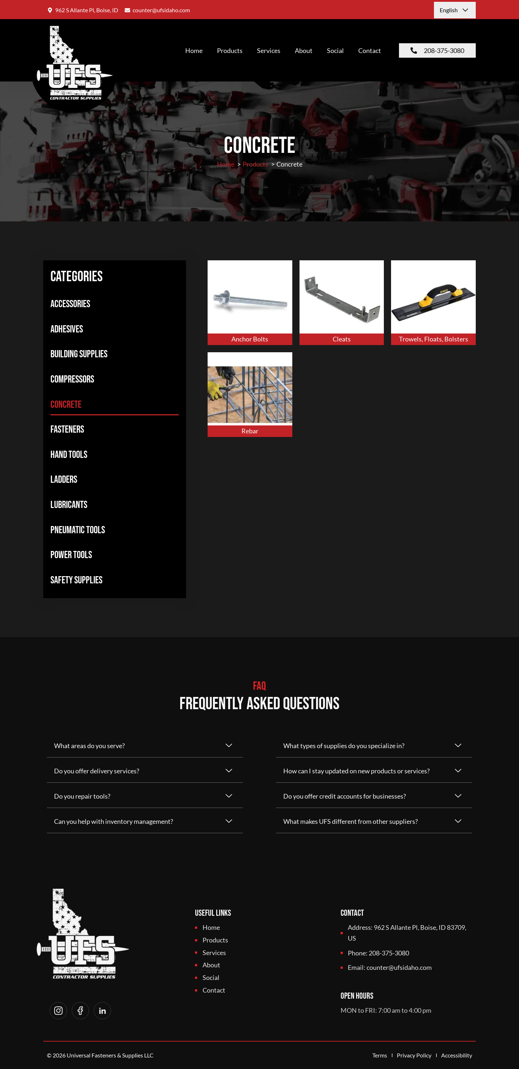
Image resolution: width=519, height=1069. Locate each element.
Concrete (65, 405)
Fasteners (67, 430)
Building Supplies (78, 354)
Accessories (70, 304)
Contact (369, 50)
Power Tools (71, 555)
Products (230, 50)
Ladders (63, 480)
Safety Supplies (76, 580)
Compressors (72, 379)
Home (194, 50)
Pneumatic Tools (77, 530)
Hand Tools (68, 455)
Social (335, 50)
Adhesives (66, 329)
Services (268, 50)
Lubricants (68, 505)
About (303, 50)
